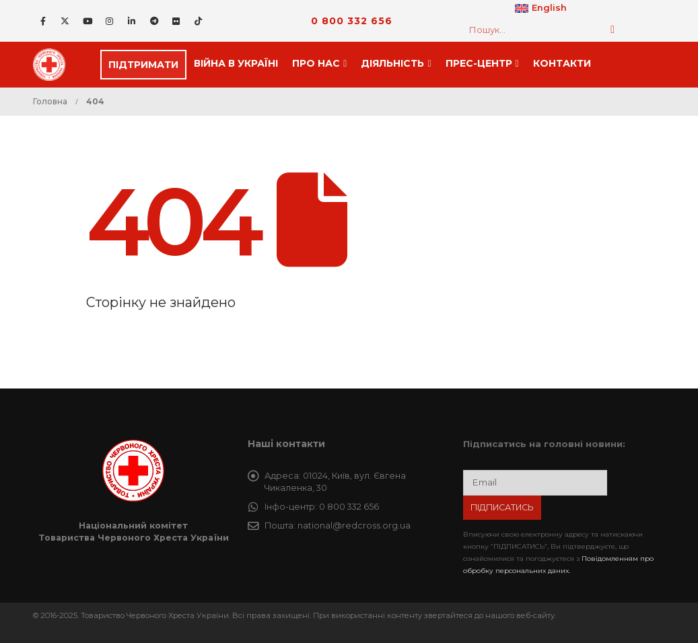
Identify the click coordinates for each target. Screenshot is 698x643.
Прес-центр (479, 63)
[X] (65, 20)
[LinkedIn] (132, 20)
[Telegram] (154, 20)
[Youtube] (87, 20)
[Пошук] (612, 29)
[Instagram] (109, 20)
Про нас (316, 63)
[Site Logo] (53, 64)
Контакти (562, 63)
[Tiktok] (198, 20)
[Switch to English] (540, 9)
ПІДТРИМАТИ (143, 65)
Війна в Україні (236, 63)
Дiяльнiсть (392, 63)
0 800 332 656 (351, 21)
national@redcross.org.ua (354, 525)
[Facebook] (43, 20)
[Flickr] (176, 20)
